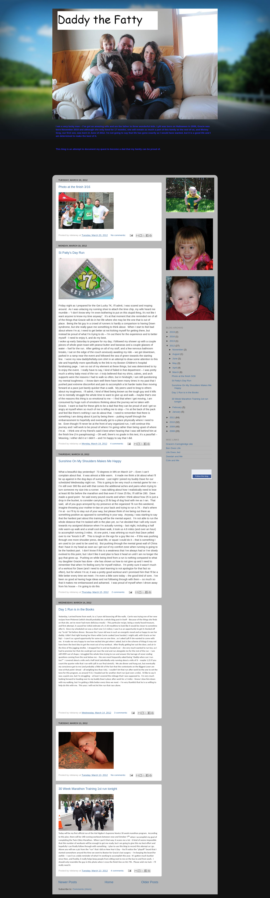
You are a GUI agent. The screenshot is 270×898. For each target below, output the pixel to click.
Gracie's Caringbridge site (179, 444)
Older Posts (149, 882)
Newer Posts (67, 882)
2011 (172, 417)
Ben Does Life (173, 448)
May (174, 363)
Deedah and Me (174, 456)
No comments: (118, 235)
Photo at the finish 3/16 (74, 187)
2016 (172, 336)
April (175, 367)
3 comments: (121, 712)
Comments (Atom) (82, 889)
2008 (172, 431)
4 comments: (117, 443)
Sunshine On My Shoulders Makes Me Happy (90, 461)
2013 (172, 341)
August (176, 354)
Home (109, 882)
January (176, 411)
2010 (172, 422)
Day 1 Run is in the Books (76, 609)
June (175, 358)
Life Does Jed (173, 452)
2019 (172, 332)
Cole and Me (172, 460)
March (175, 372)
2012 (172, 345)
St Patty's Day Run (72, 252)
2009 (172, 426)
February (177, 407)
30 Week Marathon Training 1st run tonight (88, 789)
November (178, 349)
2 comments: (119, 592)
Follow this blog (201, 476)
